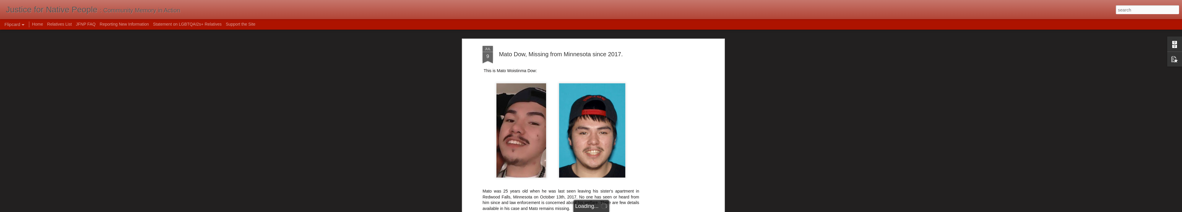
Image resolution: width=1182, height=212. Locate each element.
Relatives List (59, 24)
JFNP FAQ (86, 24)
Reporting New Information (124, 24)
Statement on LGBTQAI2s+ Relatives (187, 24)
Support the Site (240, 24)
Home (37, 24)
